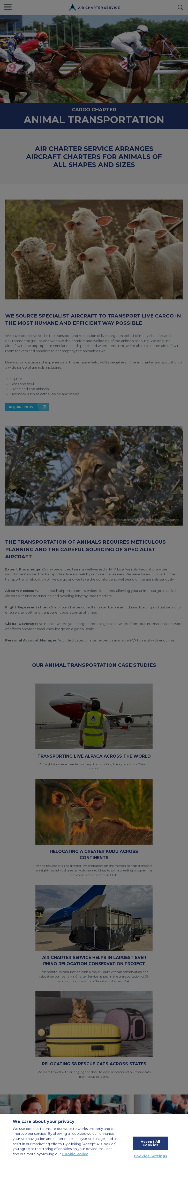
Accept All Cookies (150, 1143)
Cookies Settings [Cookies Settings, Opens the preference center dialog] (150, 1156)
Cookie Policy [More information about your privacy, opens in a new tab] (75, 1154)
